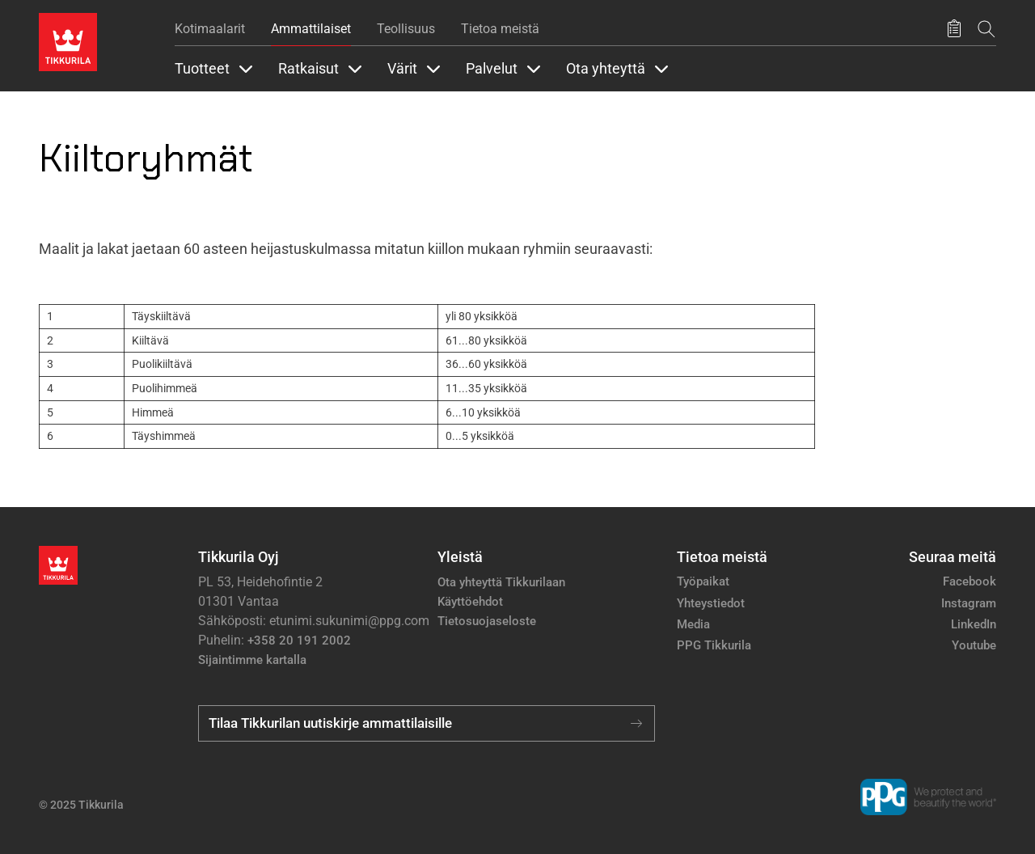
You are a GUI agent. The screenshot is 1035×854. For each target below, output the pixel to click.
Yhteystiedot (711, 603)
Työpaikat (703, 581)
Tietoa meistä (500, 28)
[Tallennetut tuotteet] (954, 29)
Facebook (969, 581)
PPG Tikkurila (714, 645)
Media (693, 624)
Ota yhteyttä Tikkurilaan (501, 582)
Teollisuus (406, 28)
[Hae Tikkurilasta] (986, 28)
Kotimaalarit (210, 28)
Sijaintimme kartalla (252, 660)
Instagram (968, 603)
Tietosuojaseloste (486, 621)
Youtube (974, 645)
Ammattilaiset (311, 28)
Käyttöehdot (470, 601)
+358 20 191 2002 (299, 640)
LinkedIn (973, 624)
